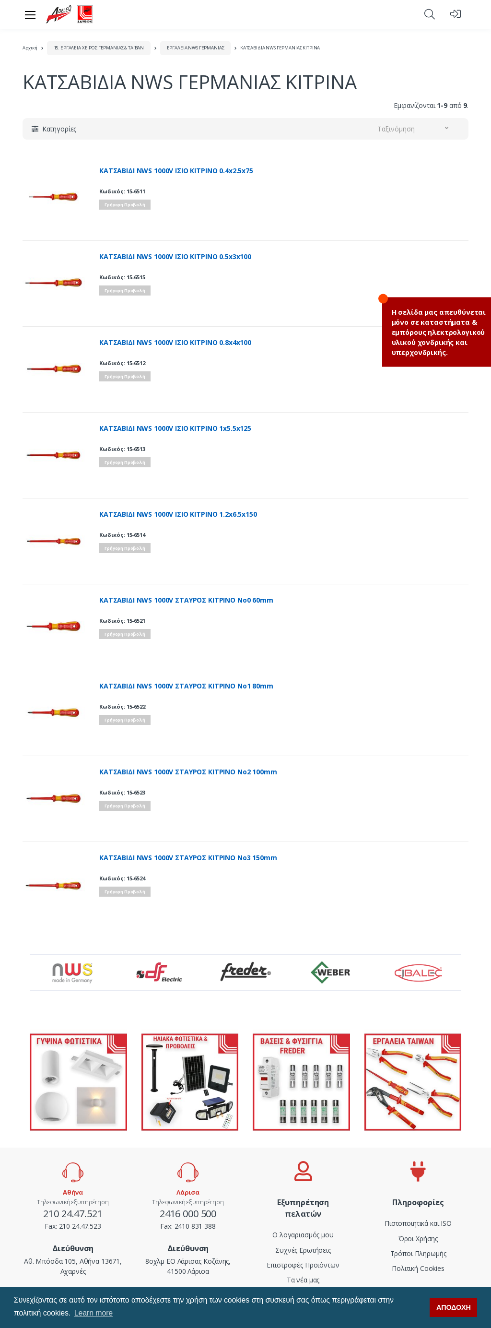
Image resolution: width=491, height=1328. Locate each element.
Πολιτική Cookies (418, 1268)
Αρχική (30, 48)
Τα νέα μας (303, 1279)
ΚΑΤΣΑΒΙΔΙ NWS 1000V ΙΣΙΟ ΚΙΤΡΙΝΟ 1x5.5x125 (175, 428)
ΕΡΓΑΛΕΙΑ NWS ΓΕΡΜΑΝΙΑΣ (195, 48)
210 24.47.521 (72, 1213)
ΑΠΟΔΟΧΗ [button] (453, 1307)
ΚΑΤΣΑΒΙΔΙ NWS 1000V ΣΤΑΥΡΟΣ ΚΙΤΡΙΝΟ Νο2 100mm (188, 772)
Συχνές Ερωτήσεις (303, 1250)
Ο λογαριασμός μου (303, 1234)
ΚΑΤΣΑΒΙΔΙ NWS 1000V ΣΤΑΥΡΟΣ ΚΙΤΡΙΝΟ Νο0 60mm (186, 600)
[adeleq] (70, 14)
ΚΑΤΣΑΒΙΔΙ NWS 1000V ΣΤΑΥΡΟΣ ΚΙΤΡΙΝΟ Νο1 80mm (186, 686)
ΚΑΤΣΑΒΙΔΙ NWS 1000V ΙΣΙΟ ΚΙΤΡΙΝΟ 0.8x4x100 (175, 342)
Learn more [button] (93, 1313)
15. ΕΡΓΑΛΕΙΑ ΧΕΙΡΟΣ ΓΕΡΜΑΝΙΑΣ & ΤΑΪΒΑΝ (99, 48)
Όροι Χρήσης (418, 1238)
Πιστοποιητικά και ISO (418, 1223)
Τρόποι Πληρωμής (418, 1253)
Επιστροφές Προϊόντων (303, 1264)
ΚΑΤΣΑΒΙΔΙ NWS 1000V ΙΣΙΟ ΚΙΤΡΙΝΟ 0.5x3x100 (175, 256)
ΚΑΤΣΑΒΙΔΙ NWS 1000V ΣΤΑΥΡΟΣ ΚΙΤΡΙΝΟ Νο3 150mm (188, 858)
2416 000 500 (188, 1213)
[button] (429, 14)
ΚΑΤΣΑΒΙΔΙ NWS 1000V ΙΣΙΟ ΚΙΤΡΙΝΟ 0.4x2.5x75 (176, 170)
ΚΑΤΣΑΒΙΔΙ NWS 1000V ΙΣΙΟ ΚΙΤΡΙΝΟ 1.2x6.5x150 (178, 514)
